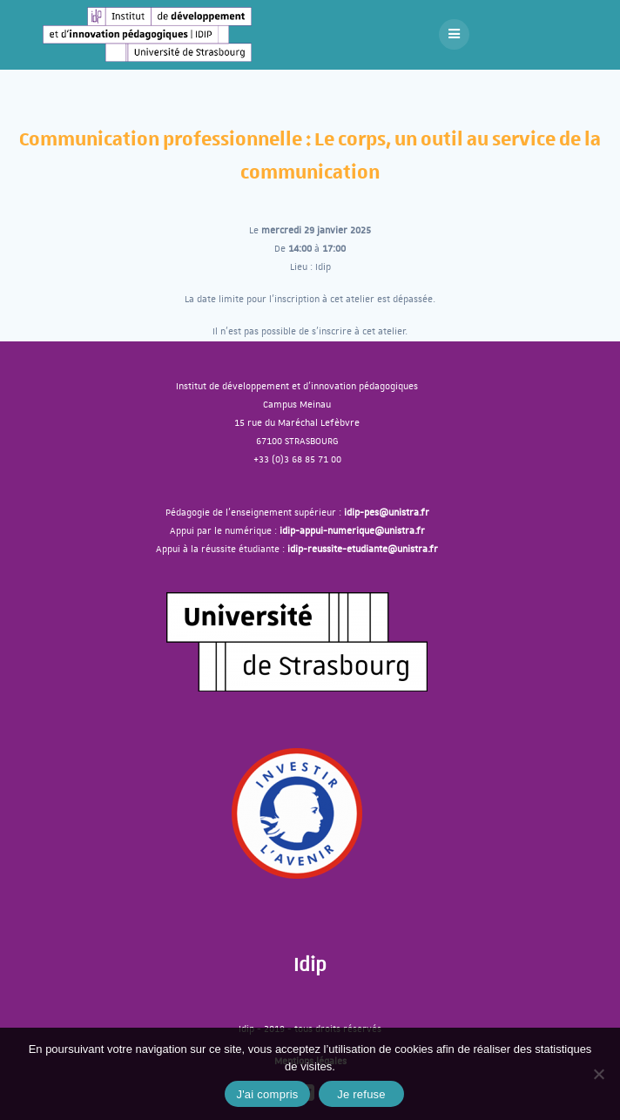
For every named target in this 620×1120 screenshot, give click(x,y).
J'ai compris (267, 1094)
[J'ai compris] (598, 1074)
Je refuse (361, 1094)
